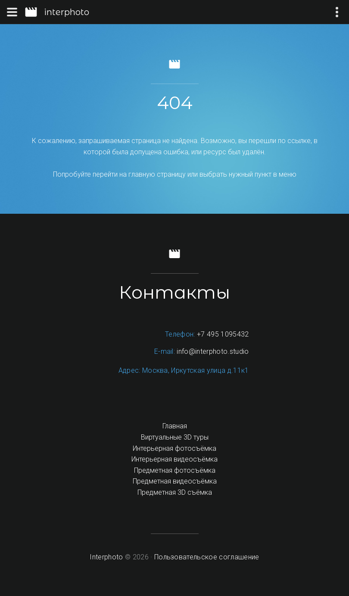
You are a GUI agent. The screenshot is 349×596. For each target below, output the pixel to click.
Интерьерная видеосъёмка (174, 459)
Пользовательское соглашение (206, 557)
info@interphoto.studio (213, 351)
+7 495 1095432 (223, 334)
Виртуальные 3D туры (175, 437)
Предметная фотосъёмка (174, 470)
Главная (174, 426)
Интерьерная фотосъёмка (174, 448)
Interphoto (106, 557)
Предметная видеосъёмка (175, 481)
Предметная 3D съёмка (174, 492)
